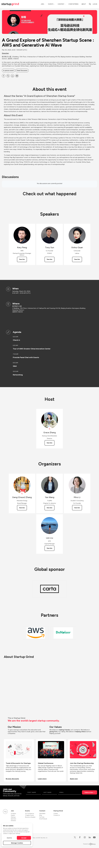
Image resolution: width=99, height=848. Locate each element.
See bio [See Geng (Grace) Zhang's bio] (22, 508)
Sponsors (13, 819)
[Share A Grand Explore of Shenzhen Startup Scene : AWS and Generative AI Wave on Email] (16, 75)
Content (61, 4)
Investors (13, 813)
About (84, 4)
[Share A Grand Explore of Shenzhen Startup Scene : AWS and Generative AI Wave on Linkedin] (12, 75)
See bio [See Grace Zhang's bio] (49, 443)
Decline (9, 838)
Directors (13, 820)
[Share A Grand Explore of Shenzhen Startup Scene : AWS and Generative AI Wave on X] (8, 75)
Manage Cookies (17, 843)
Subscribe (89, 792)
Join (42, 4)
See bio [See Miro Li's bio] (77, 508)
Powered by (89, 844)
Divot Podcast (43, 819)
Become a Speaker (30, 817)
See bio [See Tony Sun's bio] (49, 259)
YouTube (41, 817)
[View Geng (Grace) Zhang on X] (22, 493)
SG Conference (29, 813)
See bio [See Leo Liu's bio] (49, 548)
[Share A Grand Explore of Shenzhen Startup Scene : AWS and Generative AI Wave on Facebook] (3, 75)
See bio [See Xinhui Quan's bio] (77, 259)
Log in (95, 4)
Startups (13, 817)
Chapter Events (29, 815)
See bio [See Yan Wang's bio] (49, 508)
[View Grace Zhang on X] (49, 429)
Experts (13, 815)
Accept (23, 838)
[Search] (90, 4)
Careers (55, 813)
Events (50, 4)
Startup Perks (73, 4)
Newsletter (42, 813)
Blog (40, 815)
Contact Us (56, 815)
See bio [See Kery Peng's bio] (22, 259)
